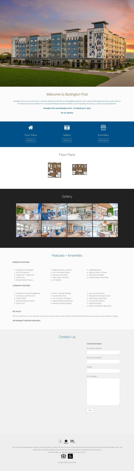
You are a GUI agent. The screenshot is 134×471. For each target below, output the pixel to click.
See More (30, 140)
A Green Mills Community (67, 462)
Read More (103, 140)
